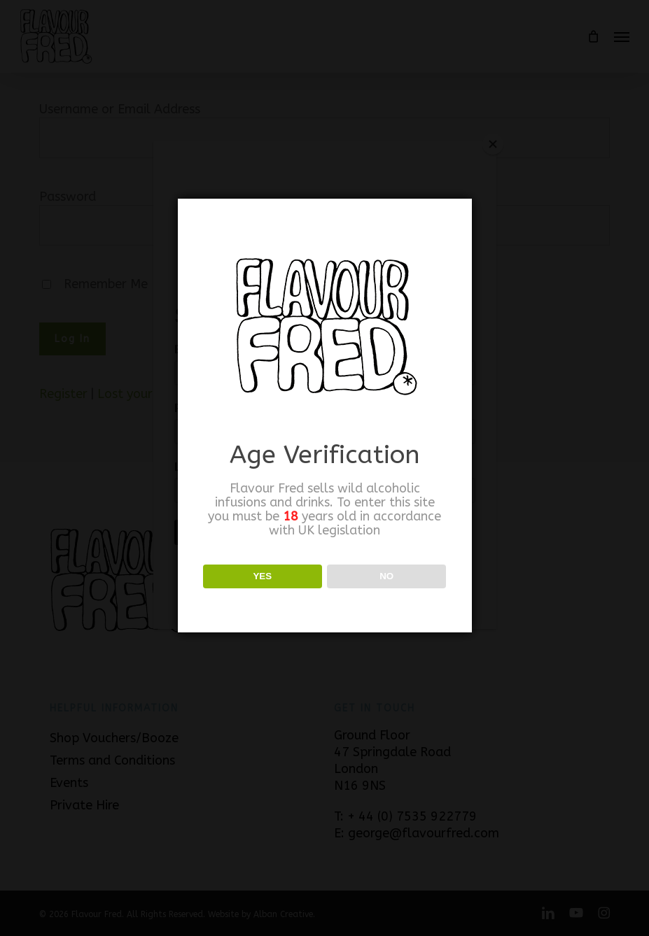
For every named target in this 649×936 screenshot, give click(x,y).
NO (386, 576)
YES (262, 576)
